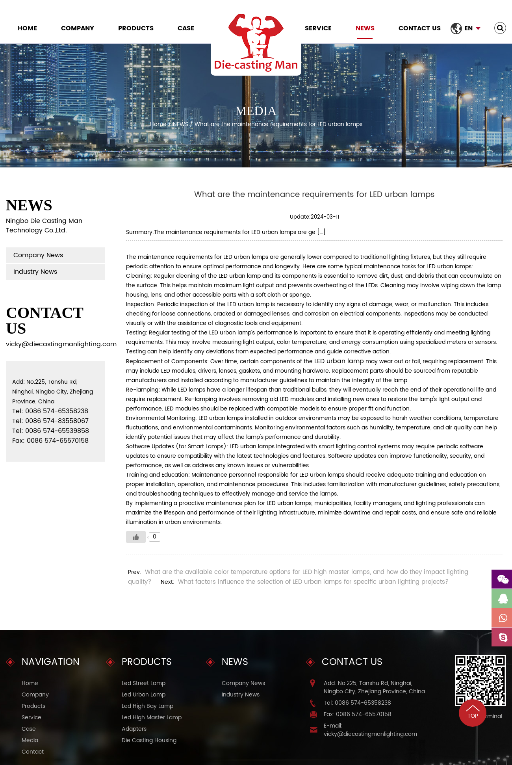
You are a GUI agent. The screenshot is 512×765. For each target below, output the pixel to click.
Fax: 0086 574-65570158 (357, 714)
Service (318, 28)
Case (186, 28)
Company (77, 28)
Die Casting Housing (149, 740)
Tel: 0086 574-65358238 (357, 703)
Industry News (35, 272)
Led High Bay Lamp (147, 706)
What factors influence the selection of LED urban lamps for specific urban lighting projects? (313, 582)
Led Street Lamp (143, 683)
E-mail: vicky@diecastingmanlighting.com (370, 730)
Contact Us (420, 28)
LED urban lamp (339, 361)
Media (30, 740)
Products (136, 28)
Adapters (134, 729)
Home (27, 28)
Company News (38, 255)
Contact (33, 752)
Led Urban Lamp (143, 695)
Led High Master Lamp (152, 717)
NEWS (365, 28)
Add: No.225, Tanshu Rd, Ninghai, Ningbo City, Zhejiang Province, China (374, 687)
